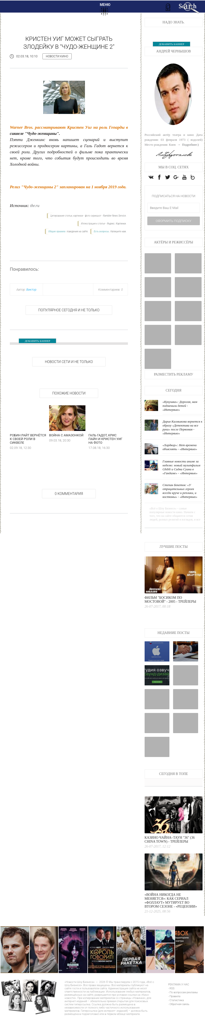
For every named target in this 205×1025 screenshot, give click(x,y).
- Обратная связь (178, 1013)
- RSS (171, 997)
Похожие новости (68, 393)
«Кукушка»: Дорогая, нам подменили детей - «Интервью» (180, 415)
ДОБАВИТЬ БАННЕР (37, 340)
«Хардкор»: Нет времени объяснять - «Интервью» (180, 456)
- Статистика (176, 1009)
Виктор (31, 289)
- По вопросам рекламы (183, 1001)
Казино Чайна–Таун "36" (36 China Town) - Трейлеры (170, 849)
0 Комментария (69, 494)
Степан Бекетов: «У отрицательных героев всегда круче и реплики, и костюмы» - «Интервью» (180, 500)
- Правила (174, 1005)
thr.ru (34, 205)
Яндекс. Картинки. (116, 223)
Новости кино (57, 56)
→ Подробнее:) (188, 144)
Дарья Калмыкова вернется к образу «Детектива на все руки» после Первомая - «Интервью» (182, 436)
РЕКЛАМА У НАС (178, 993)
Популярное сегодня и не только (68, 310)
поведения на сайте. (77, 231)
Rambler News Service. (114, 215)
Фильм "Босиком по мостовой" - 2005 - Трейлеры (170, 609)
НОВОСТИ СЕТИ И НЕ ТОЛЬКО (69, 362)
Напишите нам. (118, 231)
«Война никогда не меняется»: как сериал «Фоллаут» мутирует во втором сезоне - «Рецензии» (171, 910)
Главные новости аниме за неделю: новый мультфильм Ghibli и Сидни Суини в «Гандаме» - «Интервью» (181, 476)
